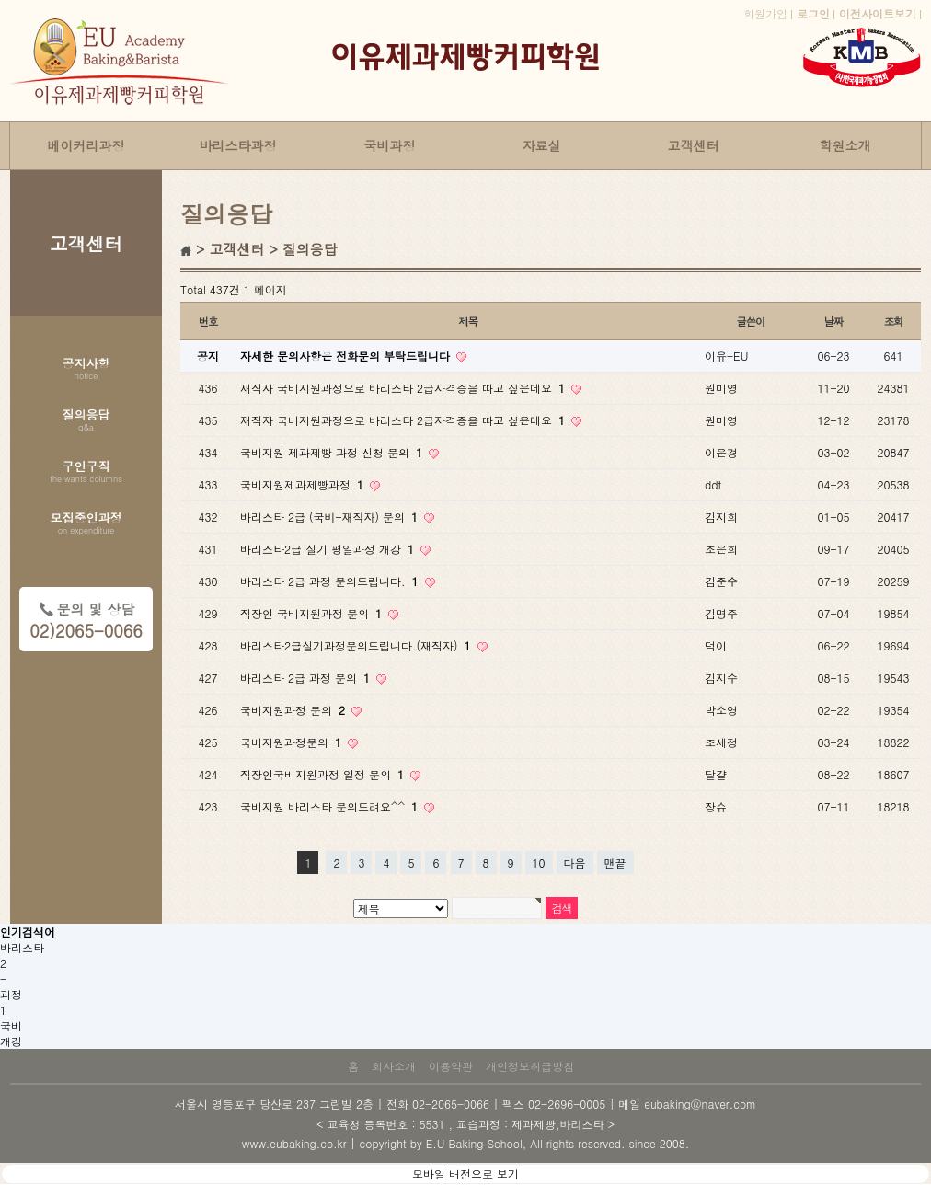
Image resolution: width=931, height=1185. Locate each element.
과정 (11, 994)
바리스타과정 (238, 145)
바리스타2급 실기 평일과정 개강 (329, 549)
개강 (11, 1041)
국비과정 (390, 145)
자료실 (542, 145)
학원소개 (845, 145)
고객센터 (693, 145)
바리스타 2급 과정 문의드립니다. (331, 581)
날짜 (834, 321)
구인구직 (86, 473)
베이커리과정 (86, 145)
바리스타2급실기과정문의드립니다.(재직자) (357, 645)
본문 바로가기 (0, 0)
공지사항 (86, 370)
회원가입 (765, 13)
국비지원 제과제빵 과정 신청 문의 (333, 452)
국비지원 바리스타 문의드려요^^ (330, 806)
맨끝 (615, 862)
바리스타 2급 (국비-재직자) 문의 (330, 516)
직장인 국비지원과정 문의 (312, 613)
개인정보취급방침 (530, 1066)
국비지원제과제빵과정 (303, 484)
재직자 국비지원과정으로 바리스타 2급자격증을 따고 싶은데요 (404, 388)
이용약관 (451, 1066)
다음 (575, 862)
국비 (11, 1025)
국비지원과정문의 (292, 742)
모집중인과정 (86, 524)
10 (539, 862)
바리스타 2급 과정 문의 (307, 677)
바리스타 (22, 947)
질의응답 (86, 421)
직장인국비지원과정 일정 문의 (324, 774)
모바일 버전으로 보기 (465, 1173)
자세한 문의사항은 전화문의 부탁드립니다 (347, 355)
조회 (893, 321)
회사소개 (394, 1066)
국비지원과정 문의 (294, 710)
